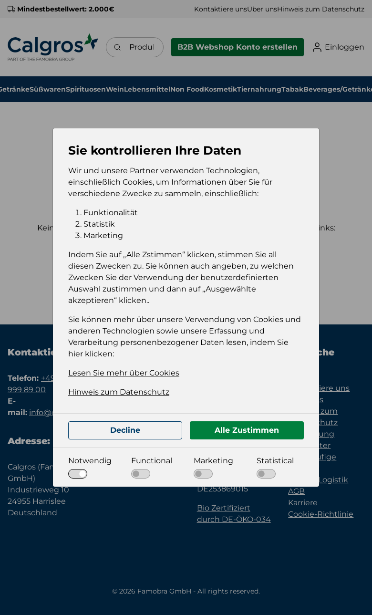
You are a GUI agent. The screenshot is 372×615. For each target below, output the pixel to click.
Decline (125, 430)
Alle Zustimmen (247, 430)
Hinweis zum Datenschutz (118, 391)
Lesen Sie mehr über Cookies (123, 372)
